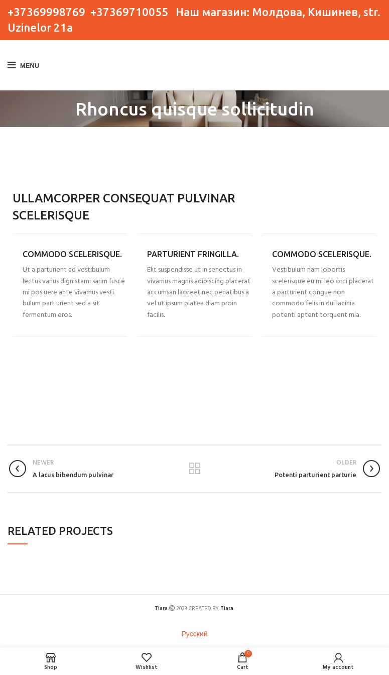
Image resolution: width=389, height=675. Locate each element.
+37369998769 (46, 12)
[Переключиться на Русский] (195, 635)
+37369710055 (129, 12)
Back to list (194, 468)
